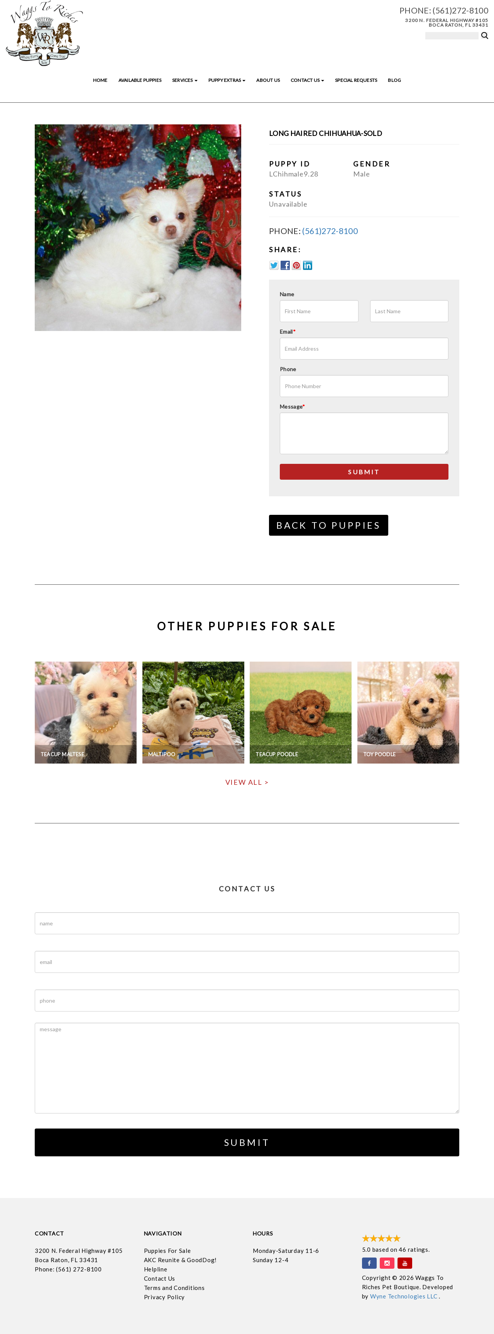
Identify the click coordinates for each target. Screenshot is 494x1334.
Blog (394, 80)
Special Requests (356, 80)
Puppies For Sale (167, 1250)
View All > (247, 782)
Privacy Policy (164, 1296)
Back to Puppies (328, 525)
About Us (267, 80)
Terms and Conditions (174, 1287)
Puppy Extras (226, 80)
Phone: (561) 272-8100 (68, 1269)
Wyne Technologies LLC (404, 1296)
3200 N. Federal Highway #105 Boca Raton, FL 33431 (446, 22)
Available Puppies (139, 80)
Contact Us (307, 80)
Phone (288, 369)
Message (292, 406)
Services (185, 80)
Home (100, 80)
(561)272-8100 (460, 10)
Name (287, 294)
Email (288, 331)
